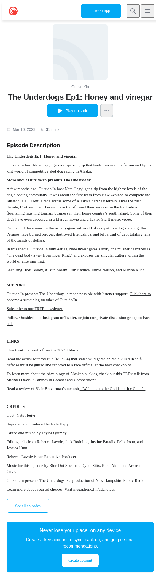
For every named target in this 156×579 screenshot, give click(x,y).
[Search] (133, 11)
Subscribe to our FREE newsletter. (35, 308)
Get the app (101, 11)
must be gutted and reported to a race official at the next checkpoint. (76, 365)
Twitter (70, 317)
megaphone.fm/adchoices (94, 489)
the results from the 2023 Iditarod (51, 350)
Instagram (51, 317)
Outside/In (80, 86)
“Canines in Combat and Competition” (64, 380)
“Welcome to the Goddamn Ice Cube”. (112, 389)
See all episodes (28, 506)
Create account (80, 560)
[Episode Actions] (106, 110)
